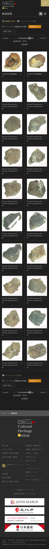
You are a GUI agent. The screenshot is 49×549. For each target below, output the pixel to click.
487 (19, 38)
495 (19, 41)
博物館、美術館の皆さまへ (35, 449)
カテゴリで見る (7, 449)
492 (32, 38)
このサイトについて (32, 468)
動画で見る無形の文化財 (10, 481)
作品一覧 (5, 445)
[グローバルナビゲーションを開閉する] (45, 3)
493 (14, 41)
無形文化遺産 (6, 477)
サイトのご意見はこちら (34, 480)
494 (17, 41)
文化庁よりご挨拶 (32, 453)
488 (22, 38)
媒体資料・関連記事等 (33, 445)
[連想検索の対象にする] (20, 74)
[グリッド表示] (41, 14)
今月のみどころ (31, 457)
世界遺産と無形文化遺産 (10, 453)
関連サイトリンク (32, 472)
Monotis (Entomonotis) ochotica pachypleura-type (10, 106)
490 (27, 38)
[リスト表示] (45, 14)
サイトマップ (30, 476)
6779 (24, 41)
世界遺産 (5, 474)
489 (24, 38)
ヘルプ (28, 464)
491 (29, 38)
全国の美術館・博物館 (9, 457)
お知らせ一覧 (30, 461)
